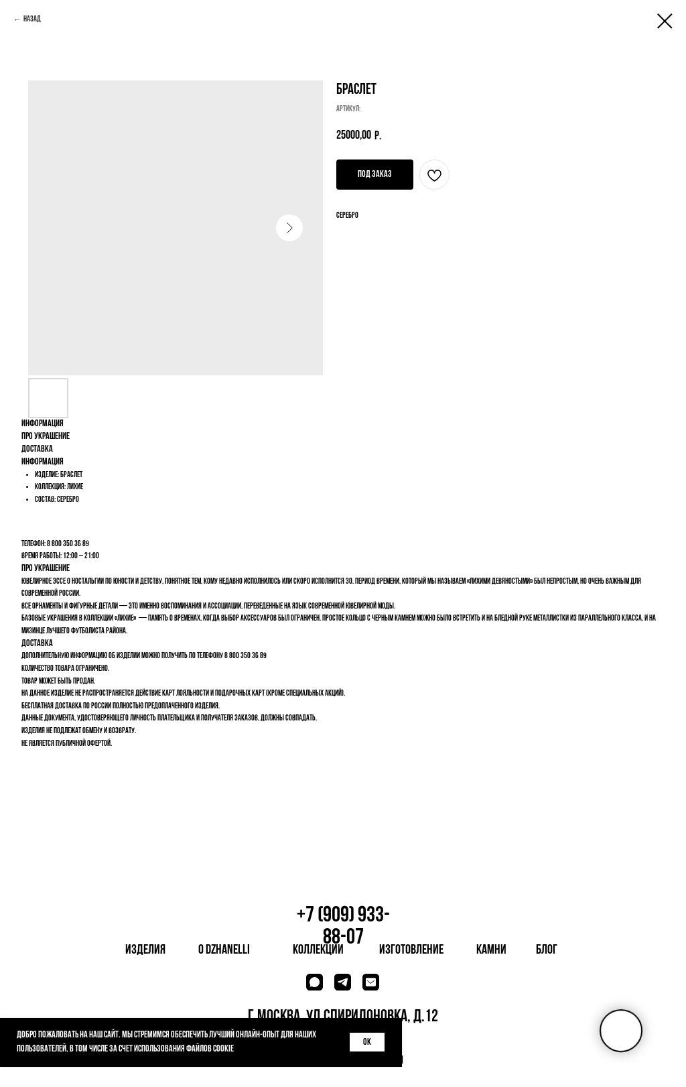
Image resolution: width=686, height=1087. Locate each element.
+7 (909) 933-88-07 (343, 927)
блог (546, 950)
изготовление (411, 950)
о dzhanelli (224, 950)
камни (491, 950)
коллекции (318, 950)
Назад (32, 19)
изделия (145, 950)
